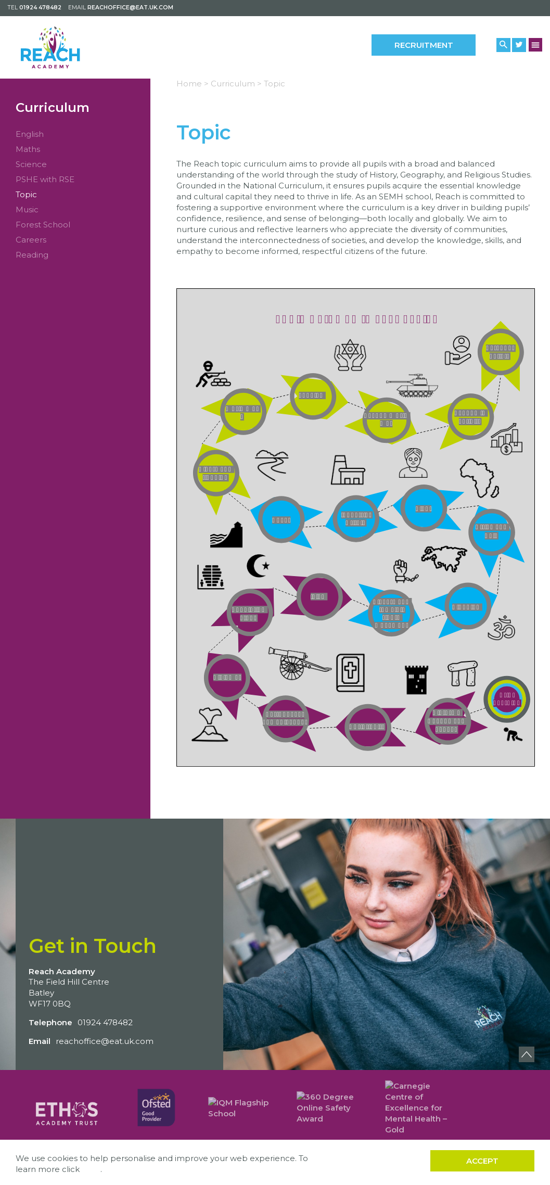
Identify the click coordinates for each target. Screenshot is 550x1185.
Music (27, 209)
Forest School (43, 225)
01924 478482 (40, 7)
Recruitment (423, 45)
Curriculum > (236, 83)
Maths (28, 149)
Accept (482, 1161)
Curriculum (52, 107)
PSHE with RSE (45, 179)
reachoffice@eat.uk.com (130, 7)
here (91, 1169)
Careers (31, 240)
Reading (32, 255)
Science (31, 164)
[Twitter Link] (519, 45)
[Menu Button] (536, 44)
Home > (192, 83)
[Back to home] (66, 47)
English (30, 134)
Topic (26, 194)
